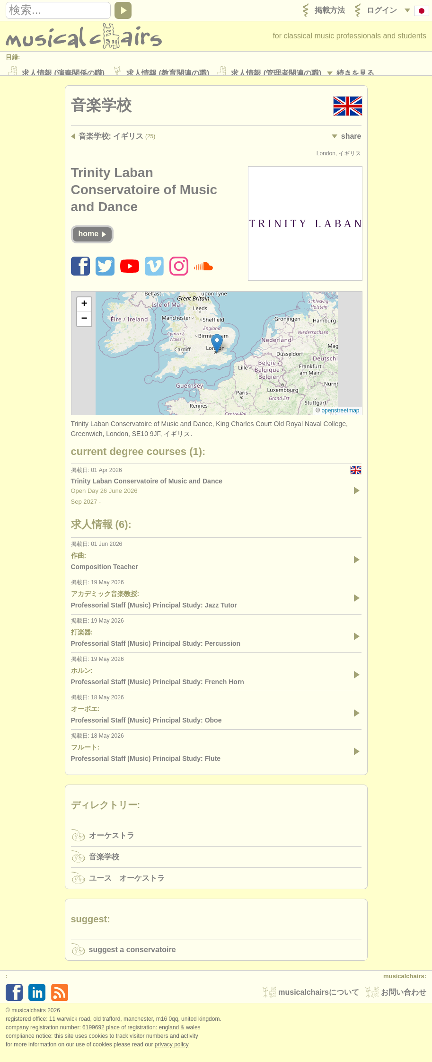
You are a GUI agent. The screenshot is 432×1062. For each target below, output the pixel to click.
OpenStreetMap (340, 418)
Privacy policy (172, 1052)
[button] (217, 351)
